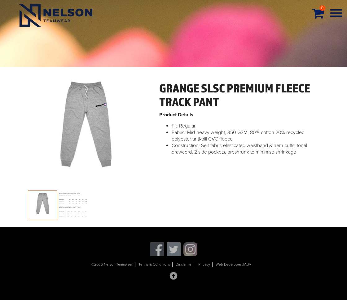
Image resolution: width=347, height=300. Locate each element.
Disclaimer (184, 264)
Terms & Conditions (154, 264)
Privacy (204, 264)
